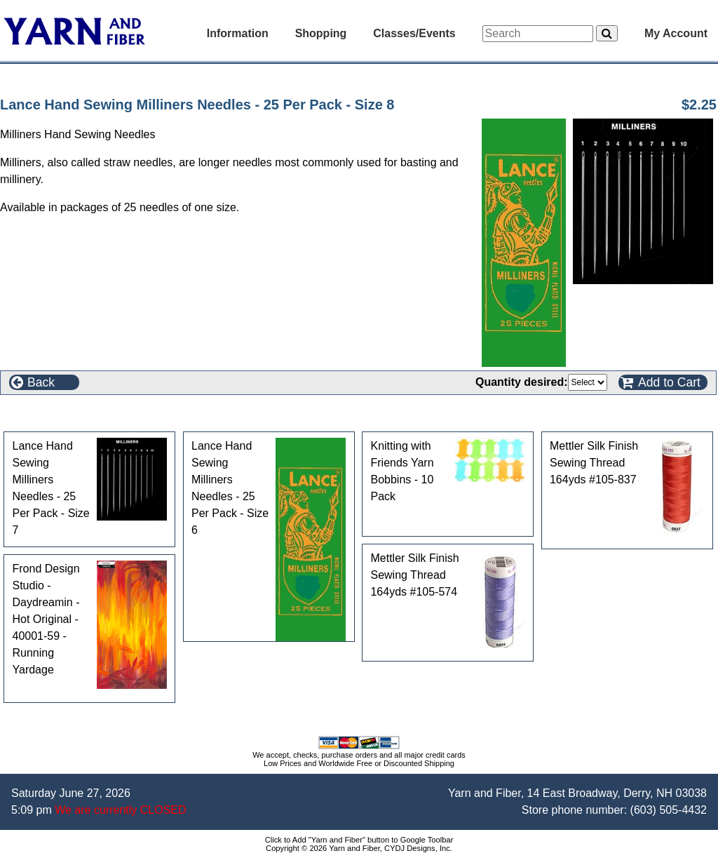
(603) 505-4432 (668, 810)
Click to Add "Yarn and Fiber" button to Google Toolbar (359, 840)
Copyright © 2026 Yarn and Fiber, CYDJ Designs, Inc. (359, 848)
